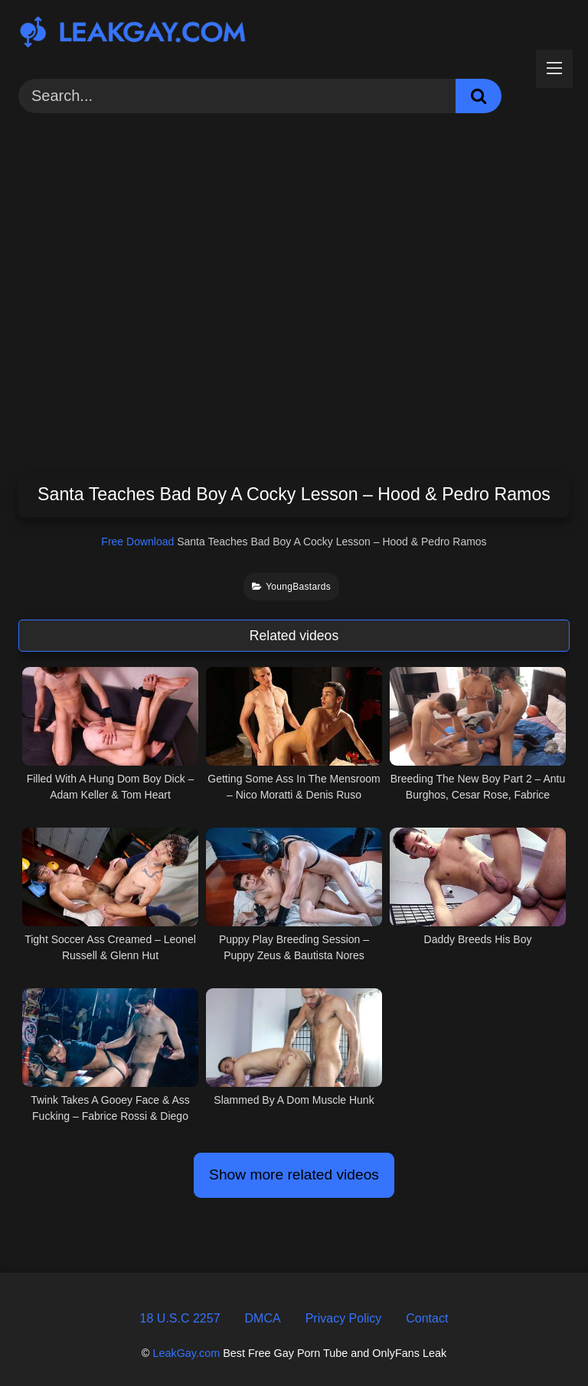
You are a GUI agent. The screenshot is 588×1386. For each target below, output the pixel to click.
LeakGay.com (186, 1353)
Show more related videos (294, 1174)
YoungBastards (291, 586)
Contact (427, 1318)
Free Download (137, 541)
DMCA (263, 1318)
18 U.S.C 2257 (180, 1318)
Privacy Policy (343, 1318)
